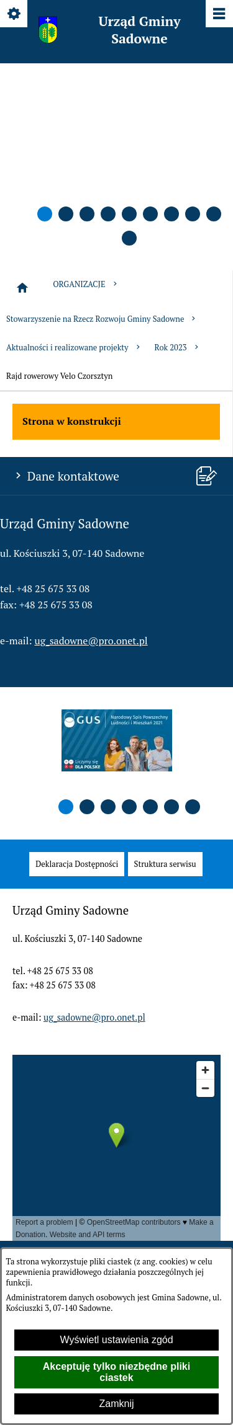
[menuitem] (76, 864)
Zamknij (116, 1403)
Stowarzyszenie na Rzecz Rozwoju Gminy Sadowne (102, 319)
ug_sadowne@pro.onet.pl (91, 640)
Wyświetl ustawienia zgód (116, 1339)
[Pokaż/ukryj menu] (218, 14)
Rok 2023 (178, 347)
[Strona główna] (22, 287)
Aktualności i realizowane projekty (74, 347)
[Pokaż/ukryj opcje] (14, 14)
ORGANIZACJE (86, 284)
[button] (44, 213)
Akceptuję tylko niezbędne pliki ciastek (116, 1372)
